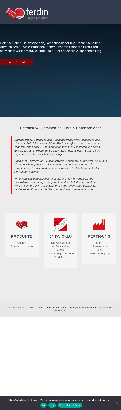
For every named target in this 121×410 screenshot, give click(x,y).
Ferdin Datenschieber (49, 307)
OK (43, 405)
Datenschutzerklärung (87, 307)
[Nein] (117, 403)
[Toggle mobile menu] (114, 10)
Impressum (68, 307)
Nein (52, 405)
